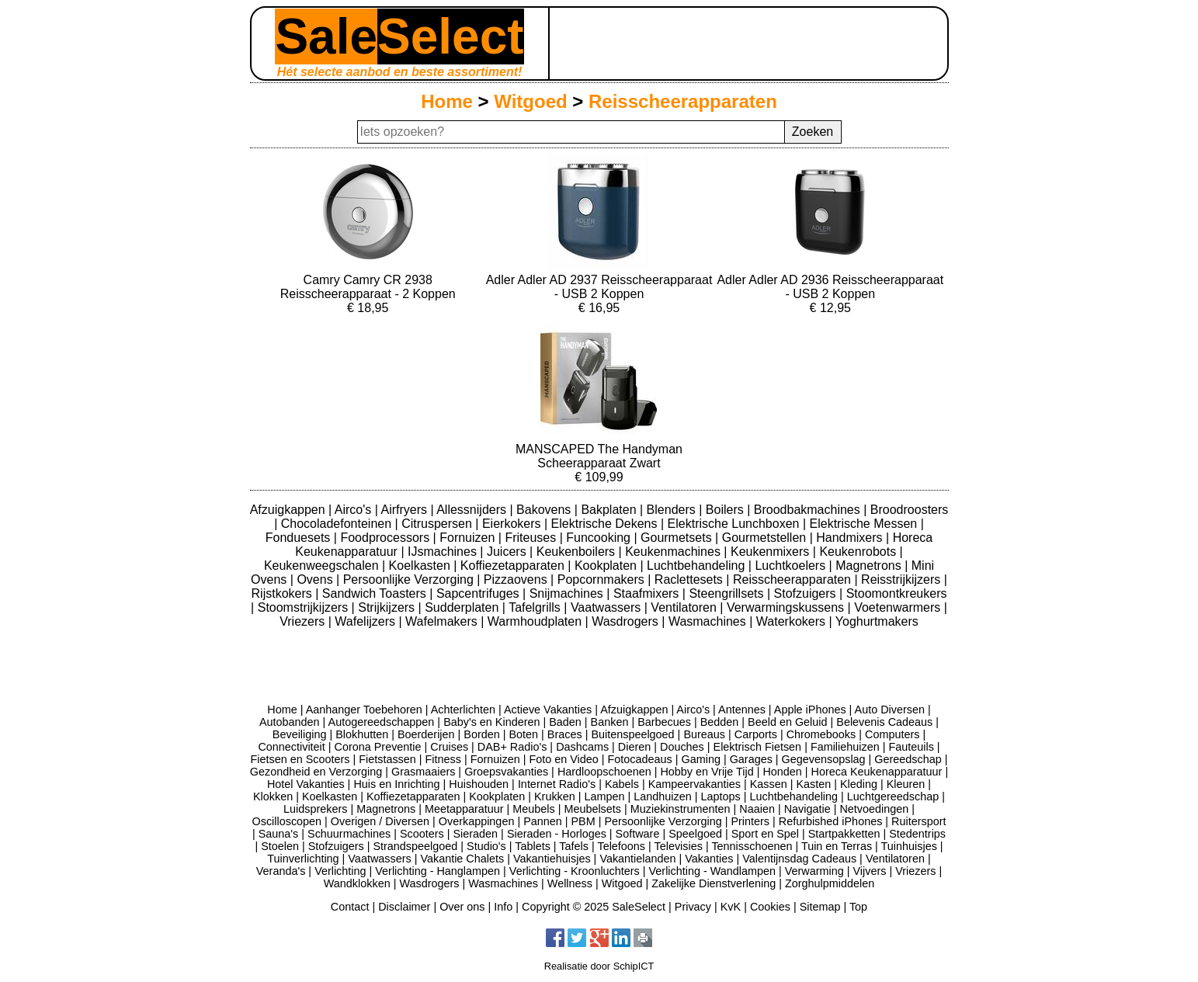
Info (503, 906)
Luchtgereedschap (893, 796)
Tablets (532, 846)
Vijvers (870, 871)
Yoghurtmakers (876, 621)
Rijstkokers (284, 593)
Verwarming (814, 871)
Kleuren (906, 784)
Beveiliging (300, 734)
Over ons (461, 906)
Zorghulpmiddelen (829, 883)
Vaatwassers (607, 607)
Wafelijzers (366, 621)
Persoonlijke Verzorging (410, 579)
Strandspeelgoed (415, 846)
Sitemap (820, 906)
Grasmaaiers (423, 771)
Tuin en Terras (836, 846)
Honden (781, 771)
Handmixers (851, 537)
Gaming (701, 759)
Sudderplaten (463, 607)
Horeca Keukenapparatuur (877, 771)
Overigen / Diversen (380, 821)
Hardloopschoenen (604, 771)
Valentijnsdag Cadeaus (799, 858)
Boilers (726, 509)
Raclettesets (690, 579)
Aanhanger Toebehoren (364, 709)
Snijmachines (568, 593)
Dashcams (582, 747)
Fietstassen (387, 759)
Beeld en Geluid (787, 722)
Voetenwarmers (899, 607)
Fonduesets (300, 537)
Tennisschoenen (751, 846)
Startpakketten (844, 834)
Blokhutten (361, 734)
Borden (481, 734)
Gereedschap (907, 759)
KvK (731, 906)
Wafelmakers (443, 621)
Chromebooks (821, 734)
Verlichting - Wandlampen (712, 871)
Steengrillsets (728, 593)
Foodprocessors (386, 537)
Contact (350, 906)
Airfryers (405, 509)
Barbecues (664, 722)
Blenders (673, 509)
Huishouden (479, 784)
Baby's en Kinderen (491, 722)
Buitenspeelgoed (632, 734)
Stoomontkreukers (896, 593)
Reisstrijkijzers (902, 579)
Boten (523, 734)
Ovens (316, 579)
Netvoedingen (873, 809)
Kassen (768, 784)
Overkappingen (477, 821)
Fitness (443, 759)
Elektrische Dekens (606, 523)
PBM (583, 821)
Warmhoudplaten (536, 621)
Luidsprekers (315, 809)
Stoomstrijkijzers (305, 607)
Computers (892, 734)
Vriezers (304, 621)
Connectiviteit (291, 747)
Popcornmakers (602, 579)
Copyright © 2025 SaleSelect (593, 906)
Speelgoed (695, 834)
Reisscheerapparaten (683, 101)
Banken (610, 722)
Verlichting (340, 871)
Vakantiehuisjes (552, 858)
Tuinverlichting (303, 858)
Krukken (554, 796)
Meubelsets (592, 809)
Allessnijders (472, 509)
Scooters (422, 834)
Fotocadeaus (640, 759)
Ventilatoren (685, 607)
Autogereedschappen (381, 722)
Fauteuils (910, 747)
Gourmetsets (678, 537)
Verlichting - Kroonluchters (574, 871)
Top (858, 906)
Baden (565, 722)
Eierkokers (513, 523)
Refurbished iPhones (831, 821)
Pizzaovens (517, 579)
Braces (564, 734)
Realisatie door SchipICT (599, 966)
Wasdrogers (627, 621)
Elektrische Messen (865, 523)
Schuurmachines (349, 834)
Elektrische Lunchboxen (735, 523)
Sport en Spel (765, 834)
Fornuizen (468, 537)
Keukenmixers (772, 551)
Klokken (273, 796)
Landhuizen (662, 796)
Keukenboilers (577, 551)
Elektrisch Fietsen (758, 747)
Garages (751, 759)
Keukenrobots (859, 551)
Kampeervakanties (694, 784)
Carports (755, 734)
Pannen (542, 821)
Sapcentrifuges (479, 593)
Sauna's (279, 834)
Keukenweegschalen (323, 565)
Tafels (574, 846)
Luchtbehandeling (697, 565)
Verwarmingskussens (787, 607)
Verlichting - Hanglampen (437, 871)
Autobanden (289, 722)
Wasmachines (708, 621)
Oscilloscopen (287, 821)
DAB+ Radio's (512, 747)
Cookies (770, 906)
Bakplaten (610, 509)
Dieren (634, 747)
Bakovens (545, 509)
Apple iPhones (810, 709)
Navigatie (807, 809)
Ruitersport (918, 821)
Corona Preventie (378, 747)
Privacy (693, 906)
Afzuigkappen (289, 509)
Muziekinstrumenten (680, 809)
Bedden (719, 722)
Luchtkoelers (791, 565)
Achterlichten (463, 709)
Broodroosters (909, 509)
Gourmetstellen (766, 537)
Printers (750, 821)
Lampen (605, 796)
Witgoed (530, 101)
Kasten (813, 784)
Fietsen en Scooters (299, 759)
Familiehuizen (845, 747)
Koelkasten (421, 565)
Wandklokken (357, 883)
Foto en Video (563, 759)
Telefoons (621, 846)
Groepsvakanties (506, 771)
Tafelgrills (536, 607)
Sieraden (475, 834)
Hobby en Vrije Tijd (706, 771)
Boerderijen (426, 734)
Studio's (486, 846)
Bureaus (704, 734)
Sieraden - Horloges (556, 834)
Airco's (355, 509)
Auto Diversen (890, 709)
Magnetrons (870, 565)
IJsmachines (444, 551)
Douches (682, 747)
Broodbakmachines (808, 509)
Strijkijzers (388, 607)
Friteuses (532, 537)
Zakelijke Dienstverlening (713, 883)
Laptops (720, 796)
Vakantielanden (637, 858)
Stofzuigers (806, 593)
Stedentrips (917, 834)
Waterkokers (792, 621)
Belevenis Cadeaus (884, 722)
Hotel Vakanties (306, 784)
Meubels (533, 809)
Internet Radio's (557, 784)
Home (447, 101)
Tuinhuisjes (909, 846)
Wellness (569, 883)
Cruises (449, 747)
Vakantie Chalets (462, 858)
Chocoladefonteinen (338, 523)
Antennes (742, 709)
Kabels (622, 784)
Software (638, 834)
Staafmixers (647, 593)
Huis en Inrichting (396, 784)
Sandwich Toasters (375, 593)
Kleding (858, 784)
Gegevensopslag (824, 759)
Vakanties (709, 858)
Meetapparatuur (464, 809)
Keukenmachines (674, 551)
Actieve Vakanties (548, 709)
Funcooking (600, 537)
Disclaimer (404, 906)
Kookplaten (608, 565)
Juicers (508, 551)
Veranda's (281, 871)
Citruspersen (438, 523)
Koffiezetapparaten (514, 565)
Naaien (757, 809)
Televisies (679, 846)
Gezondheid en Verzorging (316, 771)
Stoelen (280, 846)
